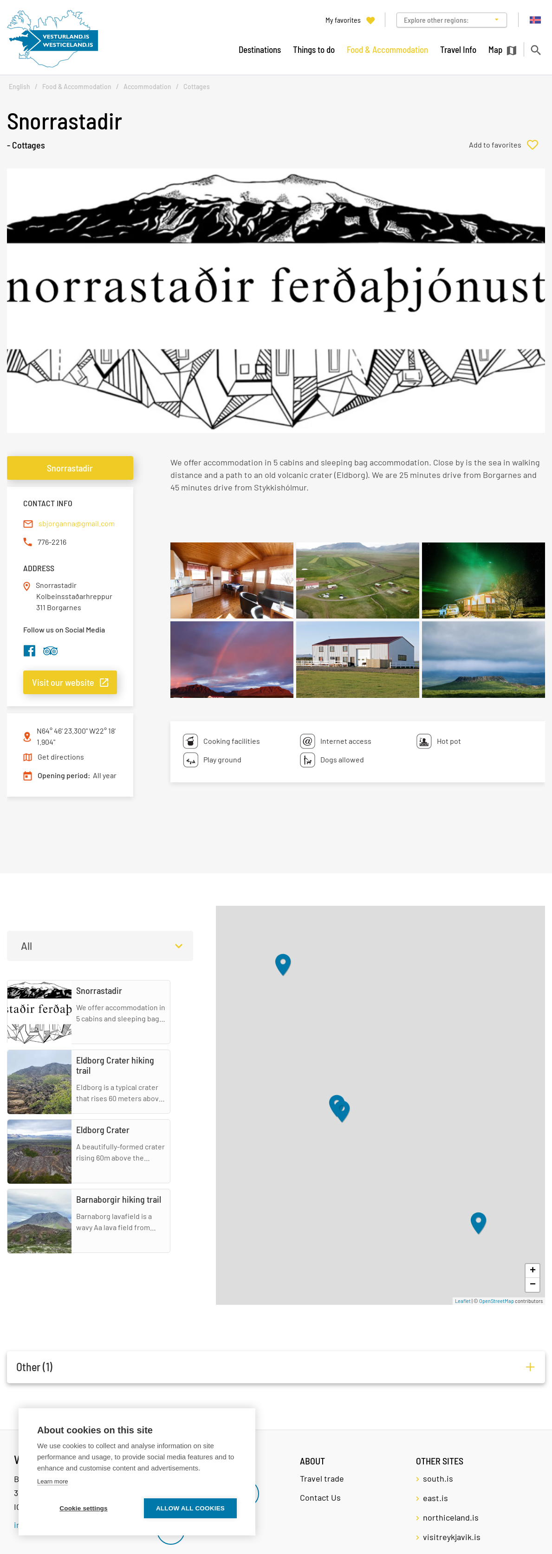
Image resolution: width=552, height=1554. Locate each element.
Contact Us (320, 1497)
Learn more (52, 1481)
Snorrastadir (70, 467)
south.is (438, 1478)
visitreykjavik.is (452, 1537)
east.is (435, 1498)
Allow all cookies (190, 1508)
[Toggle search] (535, 49)
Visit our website (63, 682)
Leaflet (463, 1301)
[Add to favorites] (507, 144)
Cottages (196, 86)
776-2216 (52, 541)
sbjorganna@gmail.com (77, 523)
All (26, 946)
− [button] (533, 1285)
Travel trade (322, 1478)
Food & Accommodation (76, 86)
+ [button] (533, 1271)
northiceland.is (451, 1517)
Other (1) (34, 1367)
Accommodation (147, 86)
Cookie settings (83, 1508)
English (19, 86)
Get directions (61, 756)
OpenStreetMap (496, 1301)
